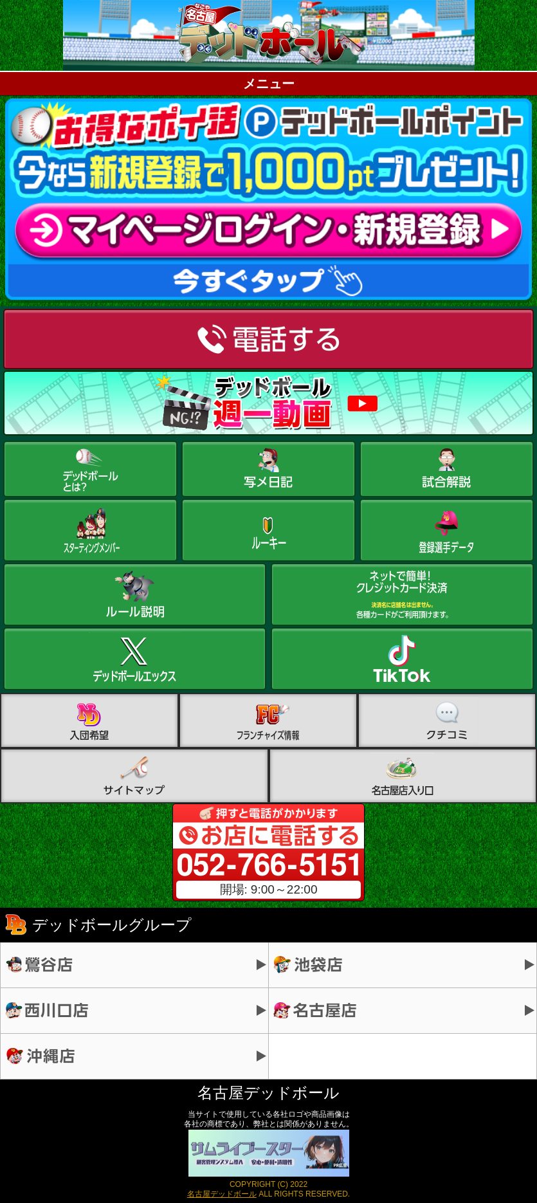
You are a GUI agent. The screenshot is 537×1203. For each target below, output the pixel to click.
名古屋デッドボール (222, 1193)
